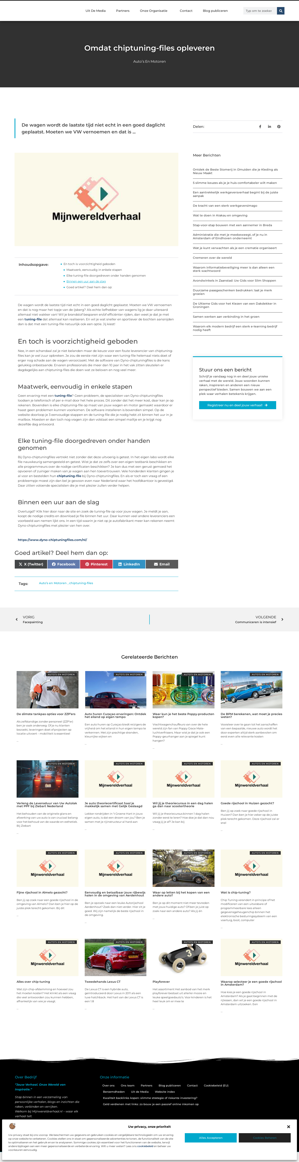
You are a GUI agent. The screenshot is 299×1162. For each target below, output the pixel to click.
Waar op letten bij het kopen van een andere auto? (181, 894)
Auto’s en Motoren (149, 61)
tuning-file (33, 319)
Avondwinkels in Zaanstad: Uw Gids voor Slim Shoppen (234, 280)
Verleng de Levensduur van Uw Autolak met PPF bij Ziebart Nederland (47, 804)
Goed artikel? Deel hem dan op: (89, 287)
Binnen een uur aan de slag (86, 281)
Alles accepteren (211, 1137)
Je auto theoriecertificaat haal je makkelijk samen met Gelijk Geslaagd (113, 804)
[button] (289, 1127)
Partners (123, 11)
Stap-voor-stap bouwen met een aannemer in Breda (232, 225)
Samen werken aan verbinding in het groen (226, 317)
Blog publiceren (215, 11)
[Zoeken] (280, 11)
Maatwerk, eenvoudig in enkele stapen (94, 270)
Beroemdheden (114, 1091)
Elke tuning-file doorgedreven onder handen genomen (106, 275)
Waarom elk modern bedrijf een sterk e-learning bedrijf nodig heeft (235, 328)
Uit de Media (140, 1091)
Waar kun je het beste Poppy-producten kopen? (183, 715)
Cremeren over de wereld (212, 258)
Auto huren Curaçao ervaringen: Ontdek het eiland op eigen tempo (115, 715)
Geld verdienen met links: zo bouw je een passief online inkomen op (151, 1104)
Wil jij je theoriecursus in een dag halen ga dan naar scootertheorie (183, 804)
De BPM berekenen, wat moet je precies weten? (251, 715)
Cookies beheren (265, 1137)
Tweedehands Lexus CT (102, 982)
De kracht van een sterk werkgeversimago (225, 206)
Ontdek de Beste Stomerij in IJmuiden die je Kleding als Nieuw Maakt (235, 171)
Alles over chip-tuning (33, 982)
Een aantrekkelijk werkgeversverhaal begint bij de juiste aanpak (235, 194)
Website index (165, 1091)
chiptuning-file (69, 476)
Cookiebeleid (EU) (216, 1085)
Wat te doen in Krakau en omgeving (220, 215)
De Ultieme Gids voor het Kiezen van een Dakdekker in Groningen (234, 305)
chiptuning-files (81, 583)
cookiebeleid (145, 1146)
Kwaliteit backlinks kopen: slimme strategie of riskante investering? (150, 1098)
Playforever (161, 982)
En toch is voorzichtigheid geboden (89, 264)
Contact (186, 11)
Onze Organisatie (154, 11)
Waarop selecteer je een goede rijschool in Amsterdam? (251, 983)
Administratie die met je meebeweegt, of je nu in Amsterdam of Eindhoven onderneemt (230, 236)
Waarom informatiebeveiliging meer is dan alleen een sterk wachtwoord (233, 269)
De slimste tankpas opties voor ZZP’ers (46, 714)
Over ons (108, 1085)
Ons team (128, 1085)
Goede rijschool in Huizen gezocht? (247, 803)
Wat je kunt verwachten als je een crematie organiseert (235, 248)
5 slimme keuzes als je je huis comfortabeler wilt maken (235, 183)
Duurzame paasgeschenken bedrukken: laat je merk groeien (232, 292)
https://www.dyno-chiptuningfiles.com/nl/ (52, 540)
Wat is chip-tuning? (236, 892)
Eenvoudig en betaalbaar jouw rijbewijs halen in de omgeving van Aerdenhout (115, 894)
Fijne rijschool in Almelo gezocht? (42, 892)
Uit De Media (96, 11)
